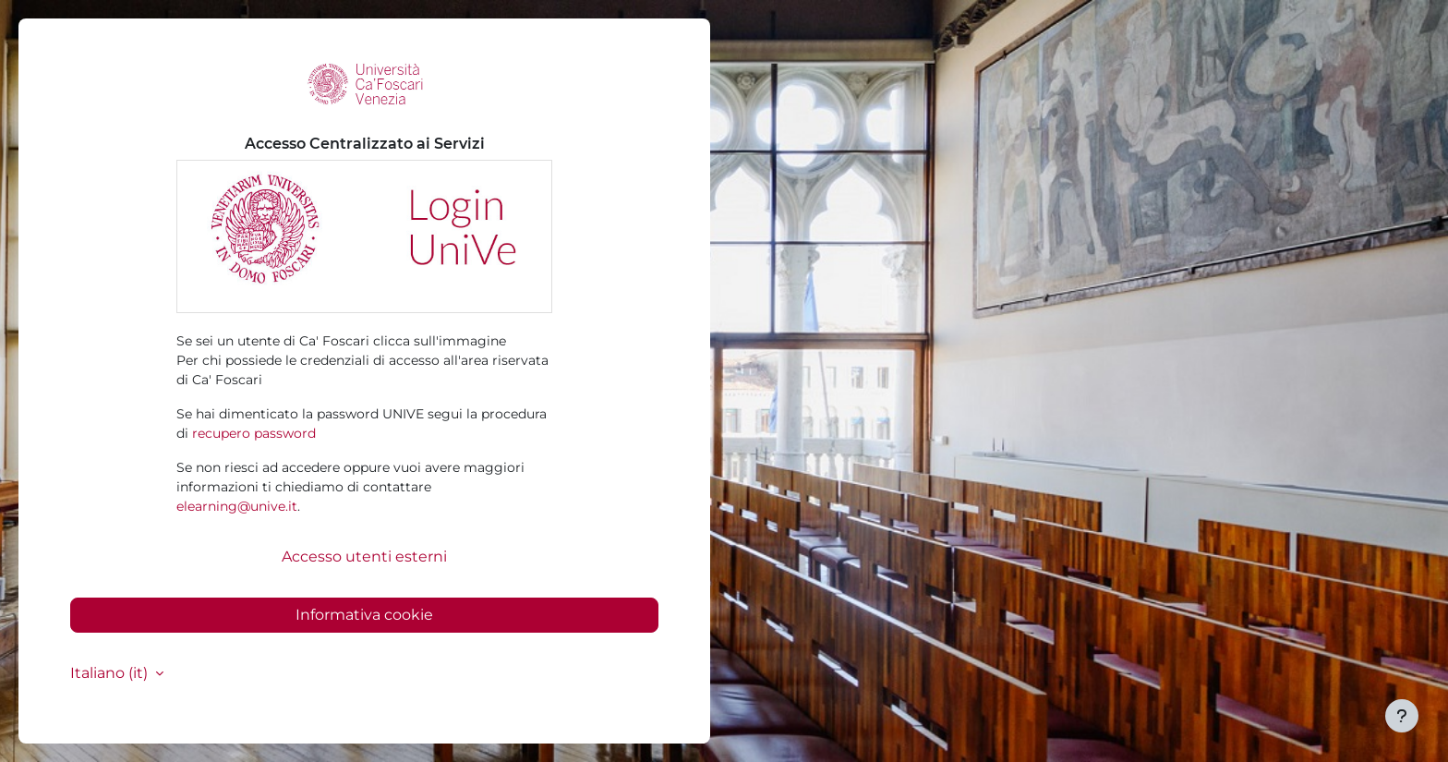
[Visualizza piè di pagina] (1401, 715)
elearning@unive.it (236, 506)
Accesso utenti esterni (364, 556)
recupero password (254, 433)
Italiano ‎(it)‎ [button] (110, 673)
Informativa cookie (364, 614)
